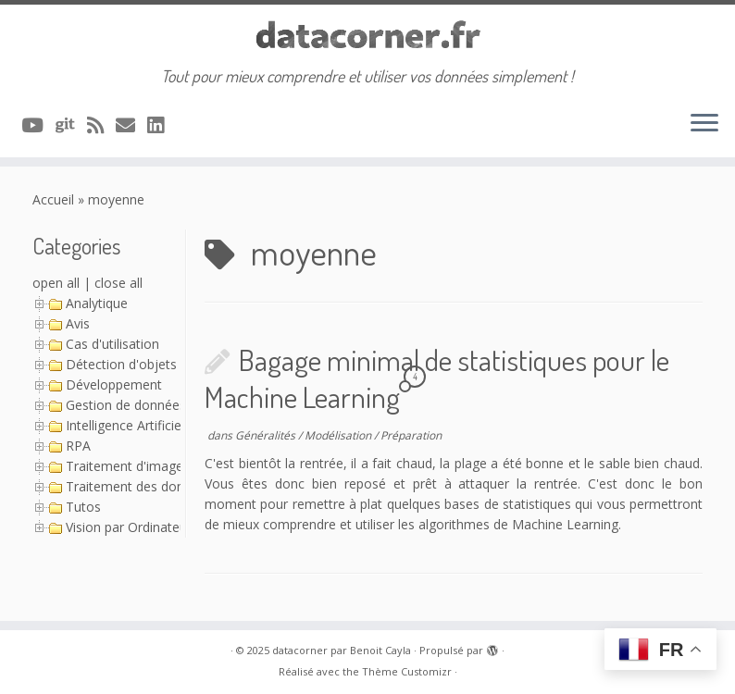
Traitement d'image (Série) (145, 466)
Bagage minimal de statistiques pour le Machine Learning (437, 378)
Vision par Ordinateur (129, 527)
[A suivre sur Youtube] (38, 125)
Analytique (97, 303)
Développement (114, 384)
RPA (78, 445)
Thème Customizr (407, 671)
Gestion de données (126, 405)
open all (56, 282)
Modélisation (339, 435)
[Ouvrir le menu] (704, 124)
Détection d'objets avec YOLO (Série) (177, 364)
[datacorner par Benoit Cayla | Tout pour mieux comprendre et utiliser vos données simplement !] (367, 35)
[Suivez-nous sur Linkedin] (161, 125)
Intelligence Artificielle (130, 425)
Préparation (411, 435)
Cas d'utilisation (112, 344)
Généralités (266, 435)
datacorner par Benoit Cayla (341, 650)
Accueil (53, 199)
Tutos (83, 506)
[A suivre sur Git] (71, 125)
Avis (78, 323)
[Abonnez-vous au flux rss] (101, 125)
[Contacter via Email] (131, 125)
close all (118, 282)
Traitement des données (139, 486)
